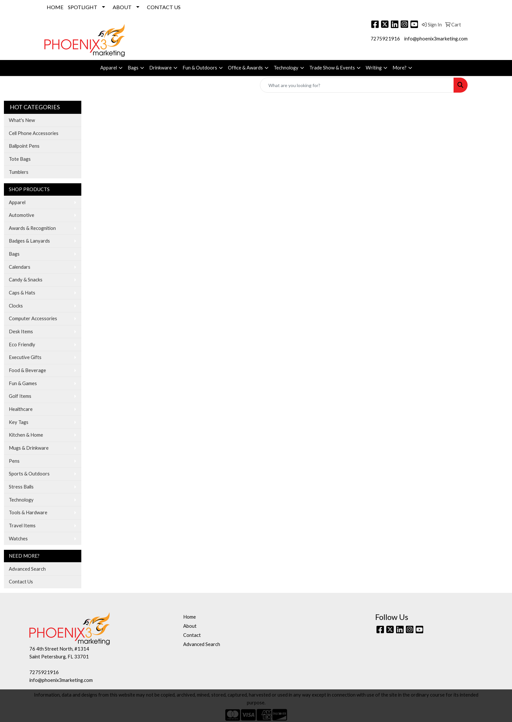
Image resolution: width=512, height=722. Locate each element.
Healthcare (21, 409)
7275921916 (385, 38)
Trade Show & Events (332, 67)
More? (399, 67)
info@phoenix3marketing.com (436, 38)
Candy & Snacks (25, 279)
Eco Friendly (22, 344)
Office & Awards (245, 67)
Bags (133, 67)
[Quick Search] (357, 85)
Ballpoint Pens (24, 146)
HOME (55, 7)
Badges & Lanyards (29, 241)
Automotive (21, 215)
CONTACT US (164, 7)
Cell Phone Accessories (33, 133)
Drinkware (160, 67)
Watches (18, 538)
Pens (14, 461)
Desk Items (21, 331)
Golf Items (20, 396)
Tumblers (18, 172)
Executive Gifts (25, 357)
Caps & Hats (22, 292)
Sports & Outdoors (29, 473)
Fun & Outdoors (200, 67)
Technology (286, 67)
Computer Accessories (33, 318)
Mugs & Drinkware (29, 448)
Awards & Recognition (32, 228)
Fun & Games (23, 383)
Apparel (108, 67)
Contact (192, 635)
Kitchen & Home (26, 435)
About (190, 626)
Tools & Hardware (28, 512)
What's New (22, 120)
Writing (374, 67)
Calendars (19, 267)
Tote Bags (20, 159)
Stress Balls (21, 486)
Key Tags (18, 422)
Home (189, 617)
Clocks (16, 305)
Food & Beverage (27, 370)
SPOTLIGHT (82, 7)
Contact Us (21, 581)
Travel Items (22, 525)
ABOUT (122, 7)
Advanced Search (27, 569)
